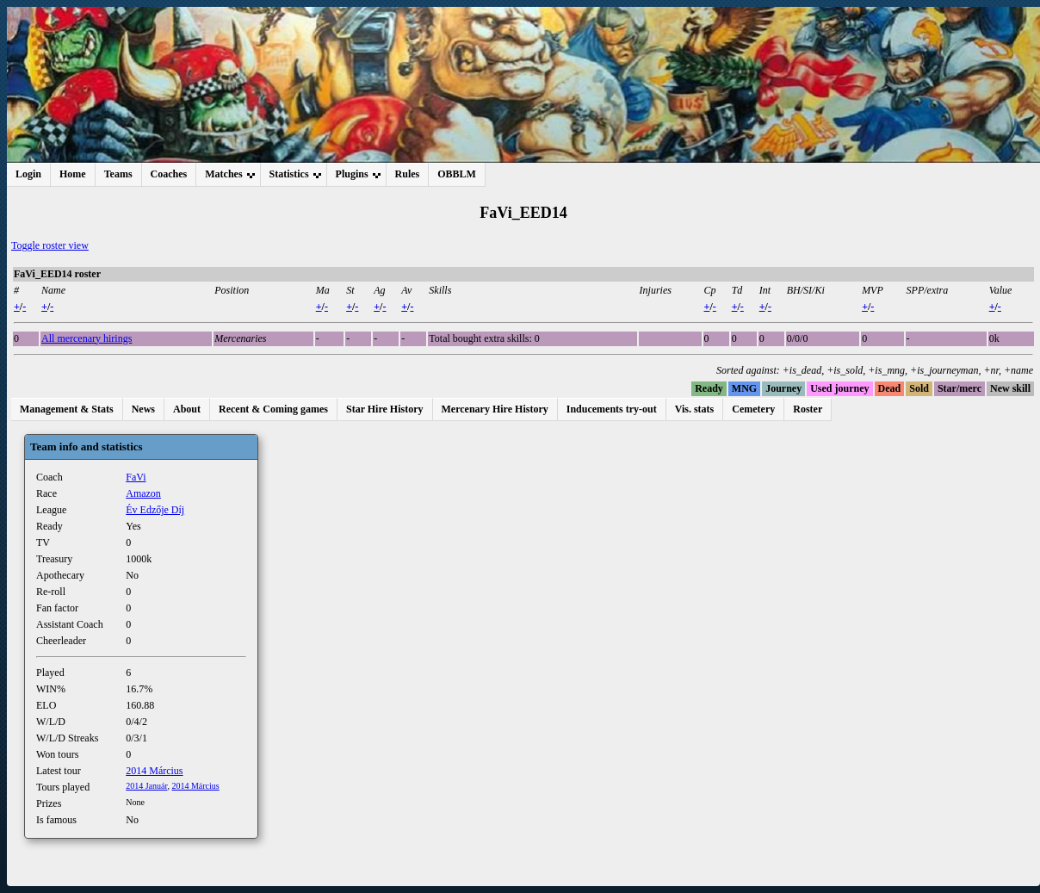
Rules (407, 174)
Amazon (143, 493)
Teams (118, 174)
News (143, 409)
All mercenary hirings (86, 338)
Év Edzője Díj (155, 510)
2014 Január (146, 786)
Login (28, 174)
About (187, 409)
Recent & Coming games (273, 409)
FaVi (135, 477)
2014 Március (154, 771)
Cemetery (753, 409)
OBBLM (456, 174)
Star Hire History (385, 409)
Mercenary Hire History (495, 409)
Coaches (169, 174)
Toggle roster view (50, 245)
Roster (807, 409)
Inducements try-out (611, 409)
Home (72, 174)
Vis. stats (695, 409)
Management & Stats (67, 409)
